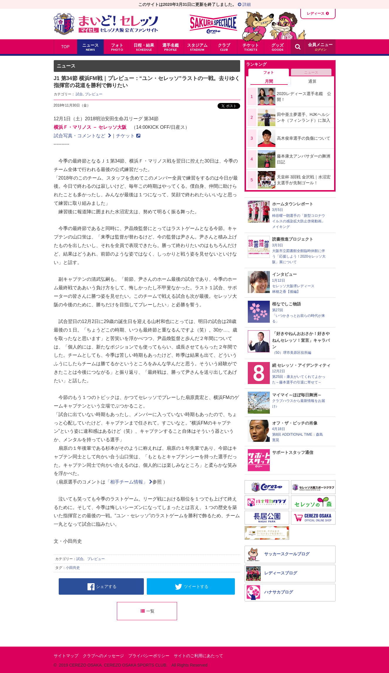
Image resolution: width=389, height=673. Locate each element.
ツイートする (191, 587)
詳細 (244, 4)
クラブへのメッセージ (103, 655)
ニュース (311, 72)
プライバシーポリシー (148, 655)
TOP (65, 46)
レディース (315, 13)
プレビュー (93, 94)
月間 (269, 81)
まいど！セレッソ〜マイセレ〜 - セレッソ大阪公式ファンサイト (106, 24)
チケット (128, 135)
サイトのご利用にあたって (198, 655)
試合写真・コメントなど (82, 135)
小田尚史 (73, 568)
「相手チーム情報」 (128, 481)
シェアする (102, 587)
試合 (79, 94)
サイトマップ (66, 655)
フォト (268, 72)
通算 (312, 81)
